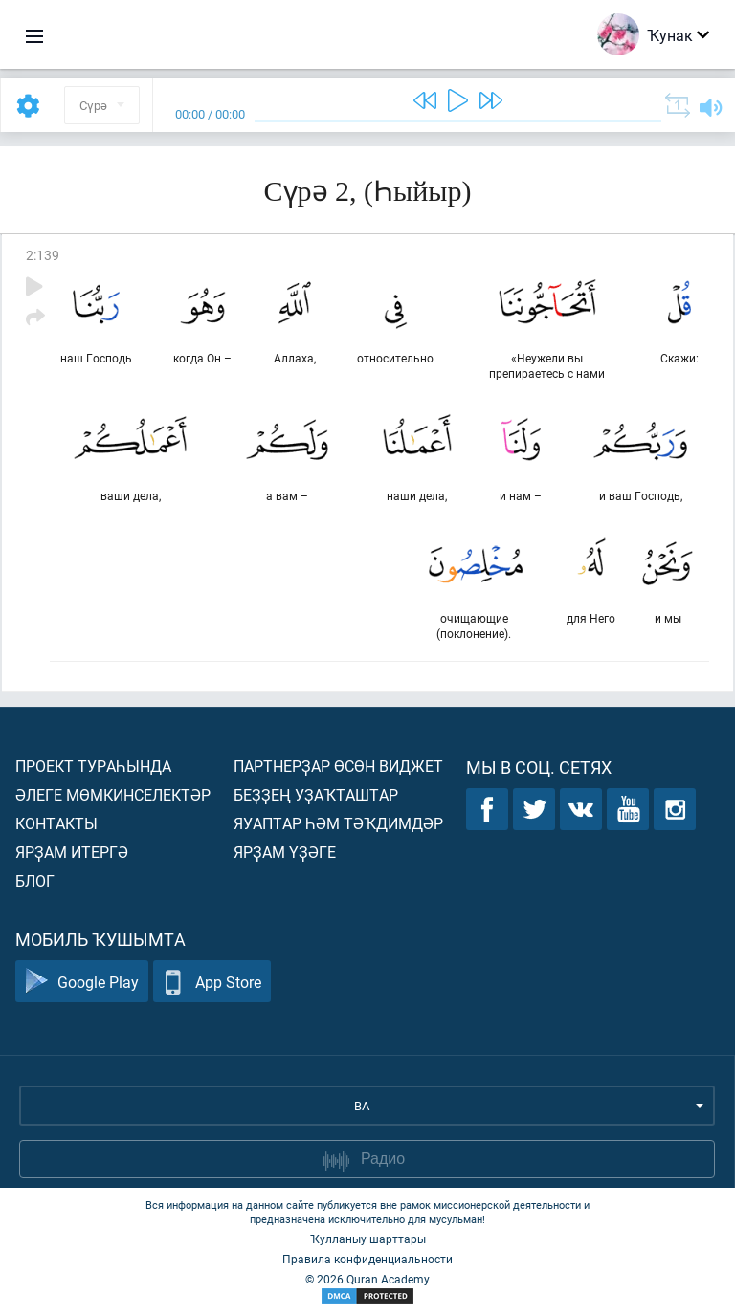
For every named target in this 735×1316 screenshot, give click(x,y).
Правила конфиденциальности (367, 1258)
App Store (212, 982)
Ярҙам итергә (71, 852)
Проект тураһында (93, 766)
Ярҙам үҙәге (285, 852)
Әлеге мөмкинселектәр (113, 794)
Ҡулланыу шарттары (368, 1238)
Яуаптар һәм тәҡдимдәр (338, 823)
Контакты (56, 823)
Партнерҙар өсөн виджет (338, 766)
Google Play (82, 982)
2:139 (42, 255)
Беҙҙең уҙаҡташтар (316, 794)
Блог (35, 880)
